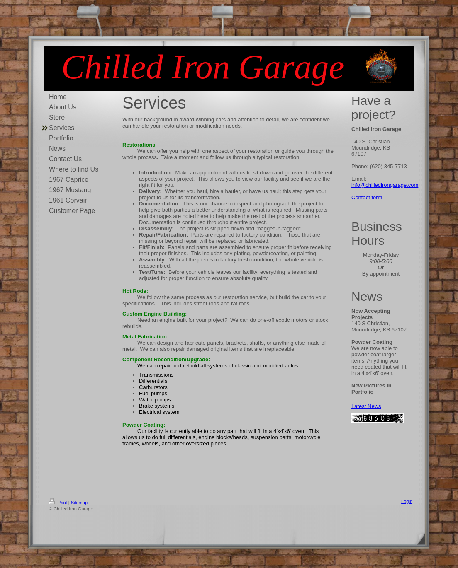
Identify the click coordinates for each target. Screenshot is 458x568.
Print (58, 502)
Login (406, 501)
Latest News (366, 406)
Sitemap (79, 502)
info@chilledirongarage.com (384, 185)
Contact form (366, 197)
